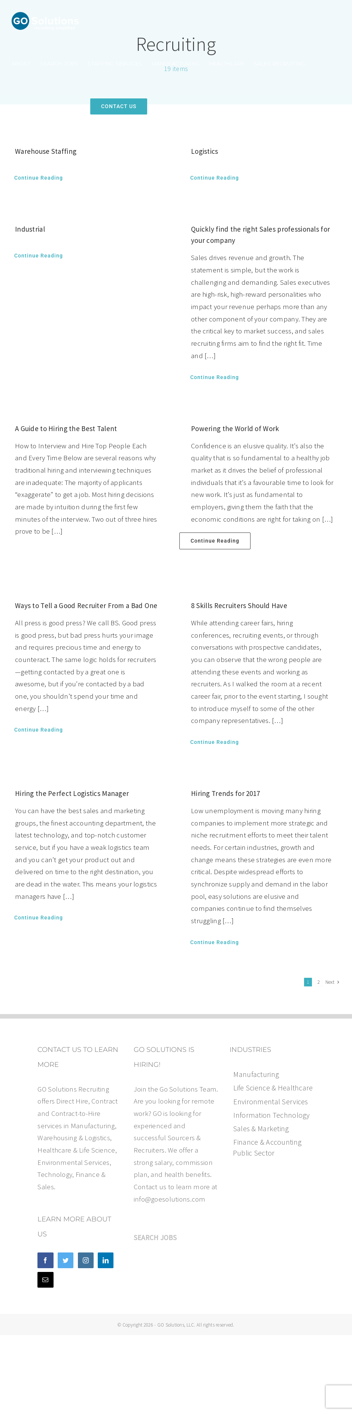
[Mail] (45, 1280)
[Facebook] (45, 1260)
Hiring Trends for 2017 (225, 793)
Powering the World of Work (235, 428)
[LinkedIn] (105, 1260)
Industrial (30, 229)
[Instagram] (86, 1260)
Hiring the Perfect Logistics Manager (72, 793)
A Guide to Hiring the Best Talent (66, 428)
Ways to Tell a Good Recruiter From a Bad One (86, 605)
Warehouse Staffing (45, 151)
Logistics (204, 151)
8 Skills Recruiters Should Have (239, 605)
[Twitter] (65, 1260)
